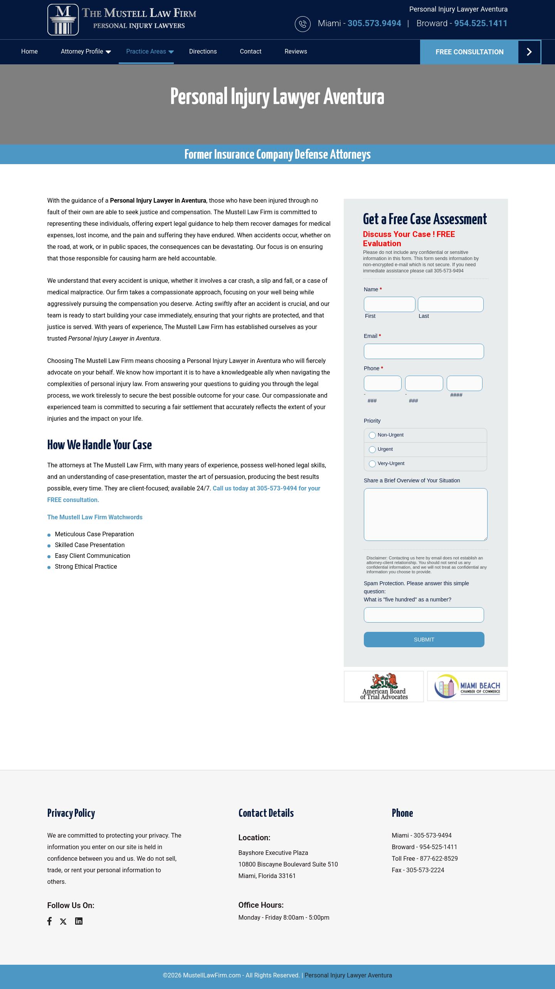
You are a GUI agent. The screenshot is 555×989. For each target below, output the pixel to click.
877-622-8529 (439, 858)
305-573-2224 (425, 870)
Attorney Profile (86, 51)
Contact (251, 51)
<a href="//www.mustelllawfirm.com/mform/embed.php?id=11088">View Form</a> (426, 445)
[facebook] (52, 921)
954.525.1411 (481, 23)
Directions (203, 51)
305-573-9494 (433, 835)
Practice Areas (150, 51)
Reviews (295, 51)
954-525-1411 (438, 847)
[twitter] (66, 921)
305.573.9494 (375, 23)
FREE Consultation (488, 52)
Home (29, 51)
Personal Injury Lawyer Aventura (348, 975)
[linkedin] (81, 921)
